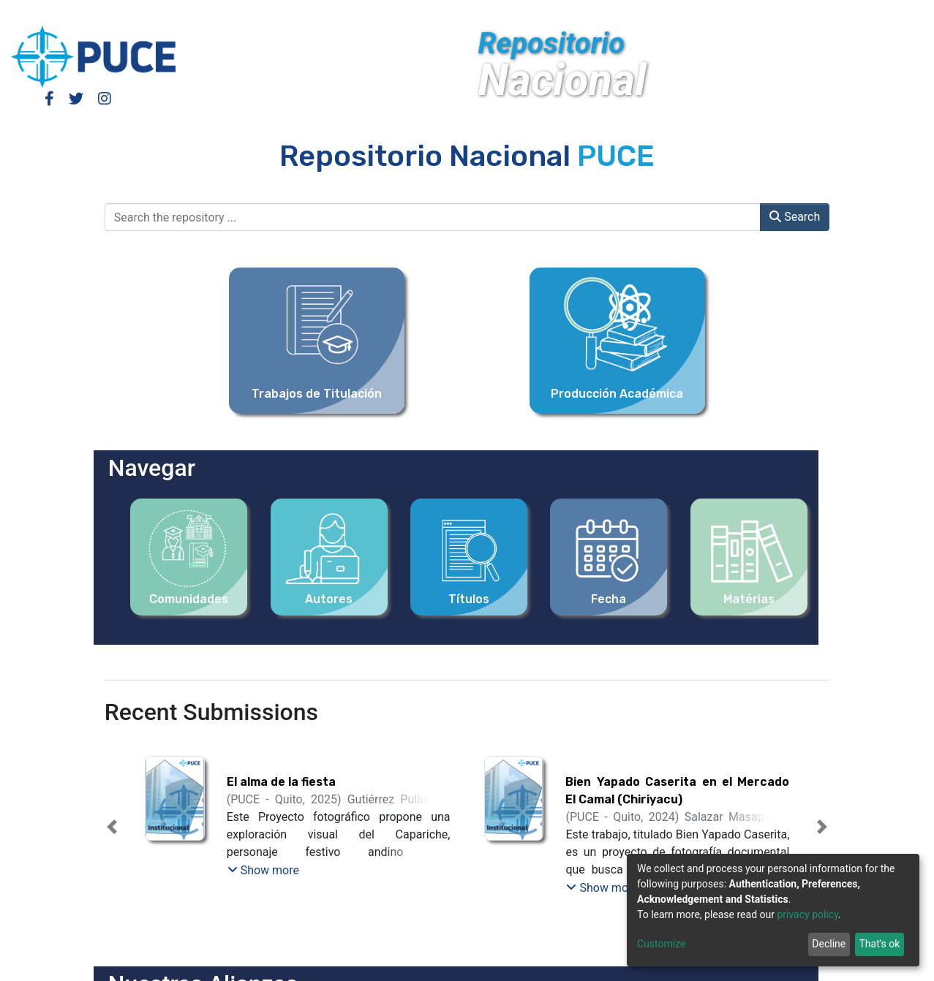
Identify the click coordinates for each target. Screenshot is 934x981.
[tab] (441, 883)
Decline (829, 944)
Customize (661, 944)
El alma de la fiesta (281, 782)
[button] (792, 13)
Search (794, 217)
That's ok (879, 944)
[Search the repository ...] (433, 217)
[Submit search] (814, 13)
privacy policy (807, 914)
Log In (725, 13)
